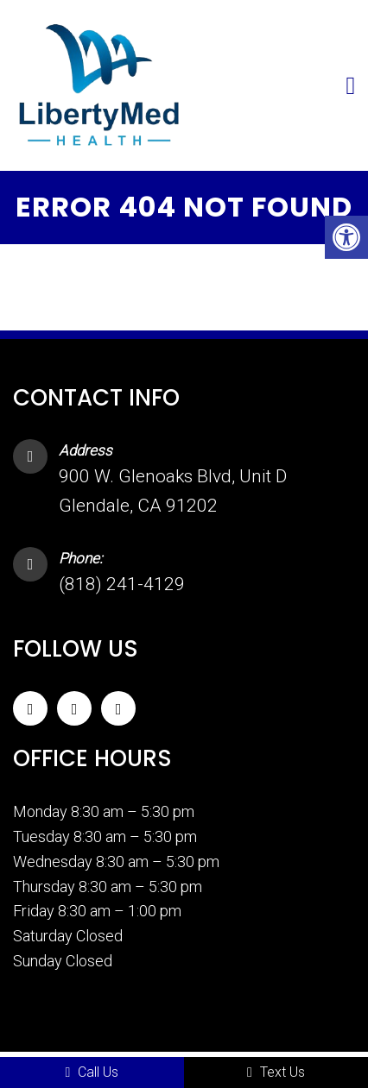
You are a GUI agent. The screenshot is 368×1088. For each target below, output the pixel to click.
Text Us (276, 1072)
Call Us (92, 1072)
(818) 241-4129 (122, 584)
